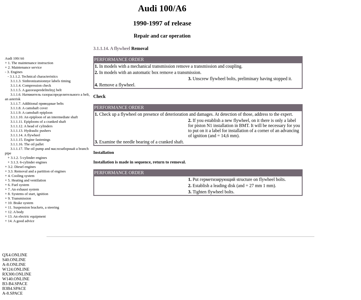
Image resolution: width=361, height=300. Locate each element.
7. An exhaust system (23, 189)
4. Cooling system (21, 176)
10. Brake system (20, 203)
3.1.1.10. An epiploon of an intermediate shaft (44, 117)
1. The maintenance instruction (30, 63)
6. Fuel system (18, 185)
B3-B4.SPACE (14, 283)
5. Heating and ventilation (27, 180)
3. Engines (15, 72)
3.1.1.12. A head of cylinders (31, 126)
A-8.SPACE (12, 293)
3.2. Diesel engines (22, 167)
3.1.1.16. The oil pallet (27, 144)
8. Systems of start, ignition (28, 194)
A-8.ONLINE (14, 264)
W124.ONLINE (15, 269)
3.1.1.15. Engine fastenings (30, 139)
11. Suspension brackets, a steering (33, 207)
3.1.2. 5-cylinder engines (29, 158)
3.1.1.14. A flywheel (25, 135)
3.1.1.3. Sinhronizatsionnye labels (40, 81)
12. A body (16, 212)
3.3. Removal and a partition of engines (37, 171)
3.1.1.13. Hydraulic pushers (30, 130)
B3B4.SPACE (14, 288)
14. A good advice (21, 221)
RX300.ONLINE (16, 274)
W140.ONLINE (15, 279)
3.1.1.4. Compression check (30, 85)
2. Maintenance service (25, 67)
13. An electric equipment (27, 216)
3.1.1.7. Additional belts (37, 103)
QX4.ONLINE (14, 255)
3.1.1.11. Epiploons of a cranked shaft (38, 121)
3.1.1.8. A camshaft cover (29, 108)
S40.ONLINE (14, 259)
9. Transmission (19, 198)
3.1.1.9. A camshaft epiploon (31, 112)
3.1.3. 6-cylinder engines (29, 162)
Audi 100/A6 (14, 58)
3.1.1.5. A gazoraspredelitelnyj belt (36, 90)
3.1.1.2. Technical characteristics (34, 76)
